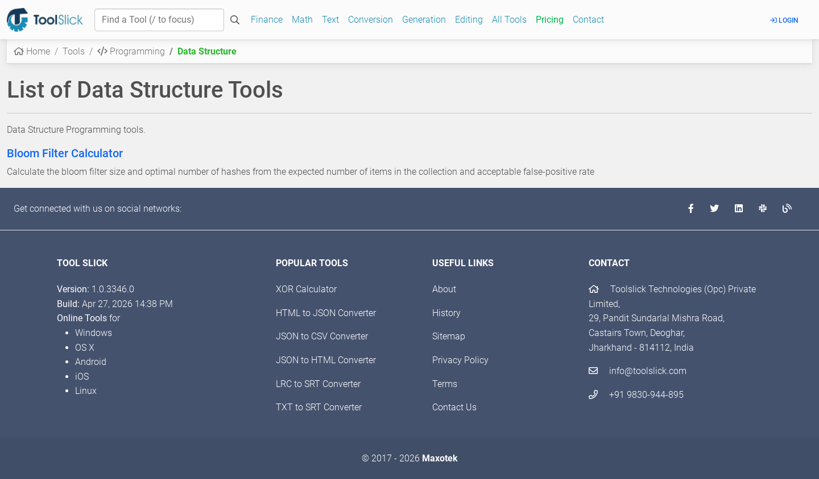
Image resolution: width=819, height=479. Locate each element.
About (444, 289)
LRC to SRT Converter (318, 384)
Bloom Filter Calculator (65, 153)
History (446, 313)
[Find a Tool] (159, 20)
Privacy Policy (460, 360)
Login (784, 20)
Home (32, 51)
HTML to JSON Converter (326, 313)
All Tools (509, 19)
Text (330, 19)
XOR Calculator (306, 289)
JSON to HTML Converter (326, 360)
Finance (267, 19)
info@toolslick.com (637, 370)
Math (302, 19)
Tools (74, 51)
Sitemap (448, 336)
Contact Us (454, 407)
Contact (588, 19)
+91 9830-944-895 (636, 394)
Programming (131, 51)
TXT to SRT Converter (319, 407)
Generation (424, 19)
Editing (469, 19)
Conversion (370, 19)
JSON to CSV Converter (322, 336)
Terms (444, 384)
